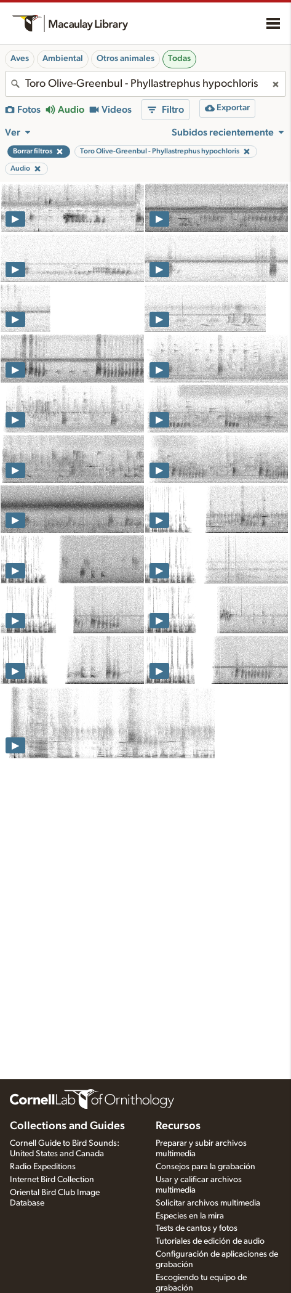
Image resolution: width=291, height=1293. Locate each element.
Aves (19, 58)
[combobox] (145, 83)
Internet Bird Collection (52, 1179)
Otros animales (125, 58)
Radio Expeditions (43, 1166)
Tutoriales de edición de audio (210, 1241)
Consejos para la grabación (205, 1166)
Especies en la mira (190, 1216)
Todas (179, 58)
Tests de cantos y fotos (196, 1228)
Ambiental (62, 58)
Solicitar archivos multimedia (208, 1203)
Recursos (178, 1126)
